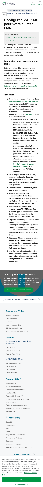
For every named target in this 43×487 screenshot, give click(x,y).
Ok (21, 479)
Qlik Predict (10, 370)
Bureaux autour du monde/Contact (19, 447)
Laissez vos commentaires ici (18, 290)
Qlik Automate (11, 373)
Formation (10, 322)
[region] (21, 471)
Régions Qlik (11, 411)
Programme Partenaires (15, 438)
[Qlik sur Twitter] (34, 454)
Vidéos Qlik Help (12, 315)
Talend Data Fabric (13, 354)
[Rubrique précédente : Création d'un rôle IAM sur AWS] (11, 299)
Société (9, 422)
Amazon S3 (11, 13)
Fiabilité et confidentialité (15, 390)
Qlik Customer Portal (14, 328)
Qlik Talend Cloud (13, 351)
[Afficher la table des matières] (4, 10)
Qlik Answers (11, 366)
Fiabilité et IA (11, 393)
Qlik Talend (10, 348)
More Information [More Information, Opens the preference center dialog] (21, 484)
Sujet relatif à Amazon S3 (26, 13)
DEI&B (8, 431)
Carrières (9, 441)
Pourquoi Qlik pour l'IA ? (15, 396)
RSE (7, 428)
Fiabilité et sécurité (13, 386)
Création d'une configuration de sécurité (20, 86)
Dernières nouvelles (14, 444)
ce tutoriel (30, 114)
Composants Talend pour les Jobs (20, 10)
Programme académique (15, 435)
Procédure (10, 40)
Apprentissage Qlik (13, 325)
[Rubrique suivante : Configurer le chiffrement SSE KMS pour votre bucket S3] (31, 299)
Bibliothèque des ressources (17, 331)
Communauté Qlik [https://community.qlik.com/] (22, 454)
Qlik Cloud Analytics (13, 363)
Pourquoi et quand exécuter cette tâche (21, 37)
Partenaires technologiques (17, 405)
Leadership (10, 425)
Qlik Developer (11, 319)
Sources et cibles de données (18, 408)
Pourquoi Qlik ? (12, 383)
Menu (40, 4)
